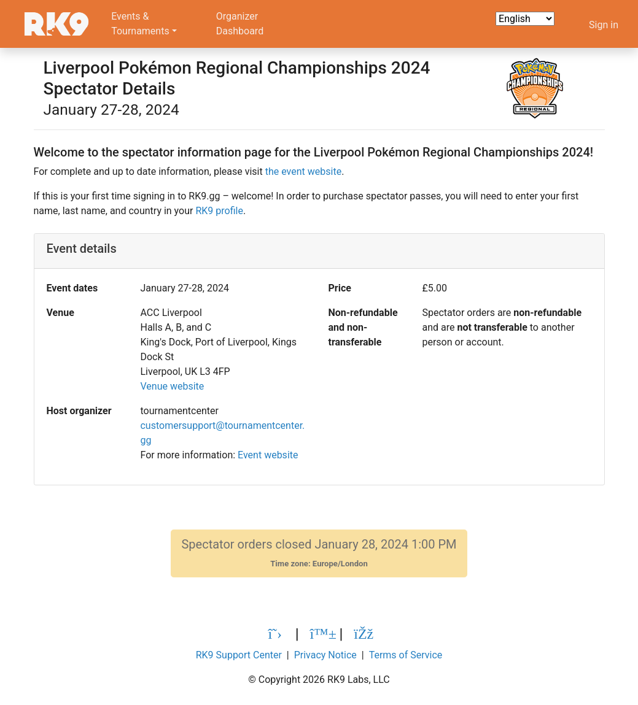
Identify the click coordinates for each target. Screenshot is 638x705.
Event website (268, 455)
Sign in (603, 25)
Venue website (172, 386)
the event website (303, 171)
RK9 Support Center (239, 655)
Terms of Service (406, 655)
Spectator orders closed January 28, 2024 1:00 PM (318, 553)
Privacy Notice (325, 655)
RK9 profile (219, 211)
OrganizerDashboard (239, 23)
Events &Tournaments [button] (140, 23)
